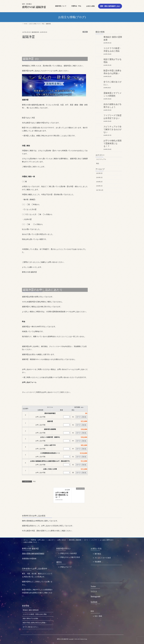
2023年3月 (99, 173)
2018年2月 (99, 181)
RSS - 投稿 (98, 616)
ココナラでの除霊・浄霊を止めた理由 (34, 614)
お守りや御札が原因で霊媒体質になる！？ (61, 495)
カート (86, 540)
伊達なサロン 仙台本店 (68, 553)
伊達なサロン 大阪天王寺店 (70, 557)
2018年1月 (99, 186)
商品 (85, 32)
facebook (94, 602)
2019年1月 (99, 177)
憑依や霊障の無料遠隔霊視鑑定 (33, 553)
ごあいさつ (51, 540)
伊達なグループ (66, 567)
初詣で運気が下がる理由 (30, 618)
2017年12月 (99, 190)
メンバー (94, 540)
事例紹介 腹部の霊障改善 (30, 610)
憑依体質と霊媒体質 (75, 540)
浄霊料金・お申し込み (38, 540)
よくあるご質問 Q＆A (106, 540)
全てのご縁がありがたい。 (31, 627)
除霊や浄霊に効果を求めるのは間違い (34, 622)
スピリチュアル (101, 159)
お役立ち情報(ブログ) (30, 542)
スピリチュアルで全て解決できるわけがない (113, 129)
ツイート (94, 591)
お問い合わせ (61, 540)
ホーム (26, 540)
